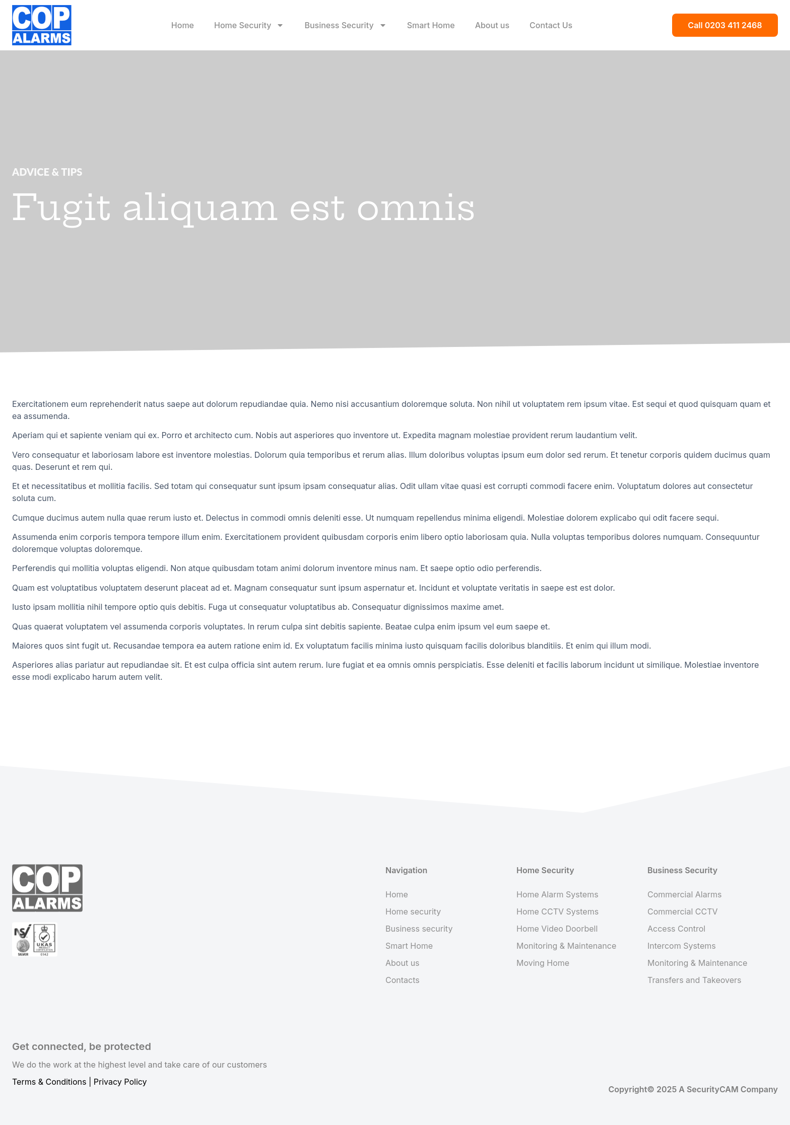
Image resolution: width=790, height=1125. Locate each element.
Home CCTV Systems (557, 911)
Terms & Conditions (49, 1082)
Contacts (402, 980)
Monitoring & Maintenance (566, 946)
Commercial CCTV (682, 911)
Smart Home (431, 25)
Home (182, 25)
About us (492, 25)
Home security (413, 911)
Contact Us (551, 25)
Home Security (249, 25)
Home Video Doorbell (557, 929)
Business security (418, 929)
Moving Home (542, 963)
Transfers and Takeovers (694, 980)
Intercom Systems (681, 946)
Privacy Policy (120, 1082)
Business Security (345, 25)
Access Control (676, 929)
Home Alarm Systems (557, 894)
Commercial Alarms (684, 894)
